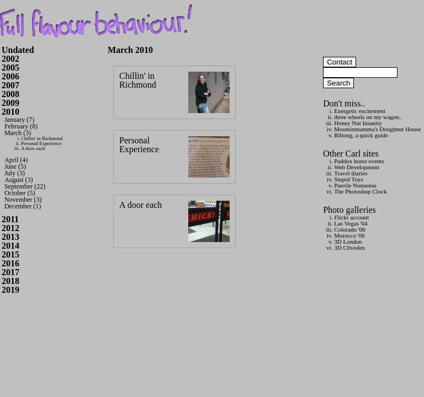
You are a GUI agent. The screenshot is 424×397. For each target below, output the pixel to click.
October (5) (19, 193)
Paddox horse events (359, 161)
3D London (348, 241)
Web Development (356, 167)
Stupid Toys (348, 179)
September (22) (24, 186)
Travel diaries (350, 173)
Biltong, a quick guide (361, 135)
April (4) (16, 160)
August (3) (18, 180)
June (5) (15, 166)
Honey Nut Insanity (358, 123)
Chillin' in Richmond (42, 138)
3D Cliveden (349, 247)
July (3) (14, 173)
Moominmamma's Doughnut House (377, 129)
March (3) (17, 133)
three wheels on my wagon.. (368, 117)
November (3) (23, 199)
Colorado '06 (349, 229)
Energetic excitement (359, 111)
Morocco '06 (349, 235)
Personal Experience (41, 143)
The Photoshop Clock (360, 191)
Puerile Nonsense (355, 185)
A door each (33, 148)
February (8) (21, 126)
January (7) (19, 120)
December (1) (22, 206)
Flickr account (351, 217)
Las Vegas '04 (350, 223)
